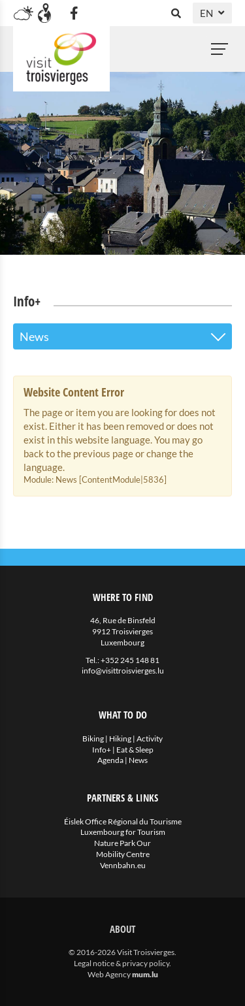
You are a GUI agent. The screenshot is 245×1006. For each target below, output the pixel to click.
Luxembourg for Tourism (122, 832)
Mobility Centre (123, 854)
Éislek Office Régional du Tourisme (123, 821)
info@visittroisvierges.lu (123, 670)
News (138, 760)
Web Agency (109, 974)
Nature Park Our (122, 843)
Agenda (110, 760)
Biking (93, 738)
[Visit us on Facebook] (73, 13)
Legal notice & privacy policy (121, 963)
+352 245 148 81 (130, 660)
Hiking (120, 738)
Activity (150, 738)
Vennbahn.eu (123, 865)
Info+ (101, 750)
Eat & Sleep (135, 750)
